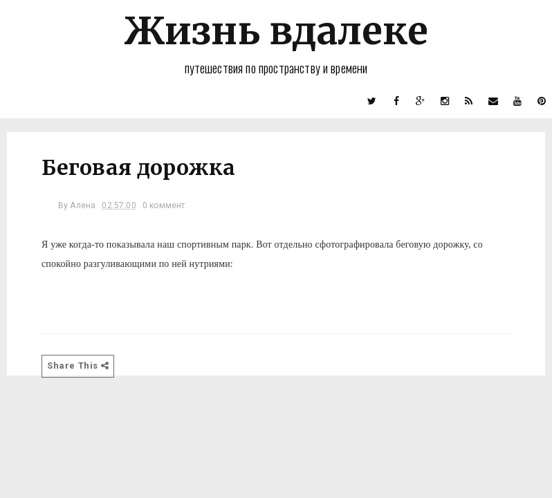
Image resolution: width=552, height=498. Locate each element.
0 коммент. (164, 205)
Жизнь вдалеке (276, 31)
